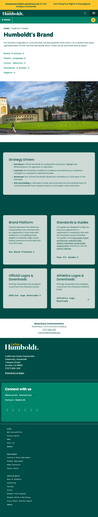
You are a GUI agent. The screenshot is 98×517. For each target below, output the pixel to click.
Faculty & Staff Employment (18, 457)
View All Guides (66, 257)
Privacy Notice (13, 436)
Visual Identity (13, 63)
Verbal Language (13, 58)
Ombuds (9, 505)
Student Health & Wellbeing (18, 497)
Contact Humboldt (15, 400)
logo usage (77, 238)
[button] (85, 13)
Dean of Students (14, 479)
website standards (65, 243)
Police (9, 490)
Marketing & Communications (49, 324)
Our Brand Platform (20, 252)
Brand (6, 20)
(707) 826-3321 (49, 330)
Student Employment (15, 461)
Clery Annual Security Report (19, 501)
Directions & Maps (14, 373)
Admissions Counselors (18, 395)
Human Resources (13, 465)
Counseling (11, 483)
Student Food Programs (16, 494)
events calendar (64, 249)
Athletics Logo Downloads (66, 299)
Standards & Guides (15, 68)
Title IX (10, 443)
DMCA (9, 439)
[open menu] (93, 13)
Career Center (13, 468)
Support (8, 72)
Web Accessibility (14, 432)
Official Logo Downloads (23, 295)
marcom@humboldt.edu (49, 333)
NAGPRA (9, 447)
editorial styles (75, 241)
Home (6, 29)
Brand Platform (13, 53)
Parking (10, 486)
